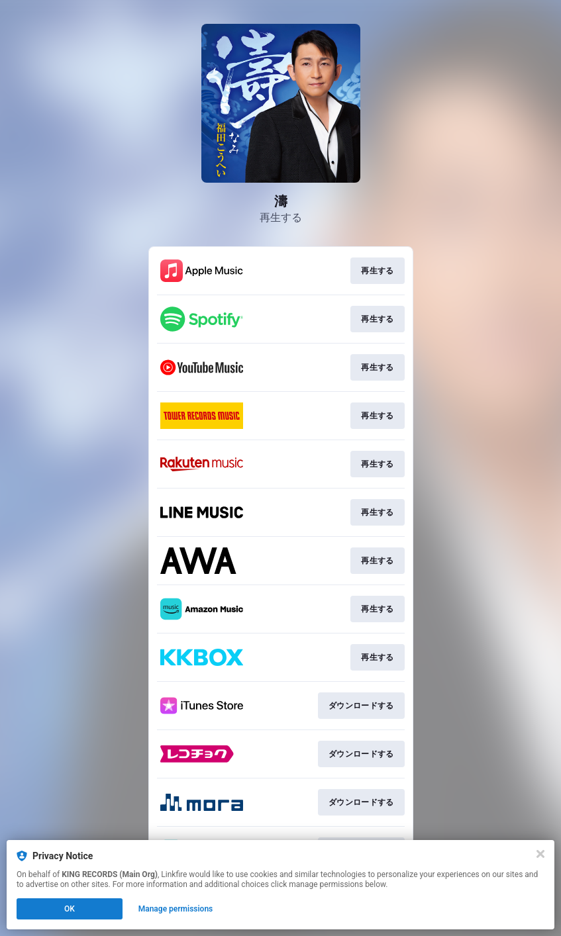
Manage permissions (175, 908)
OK (69, 908)
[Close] (540, 854)
